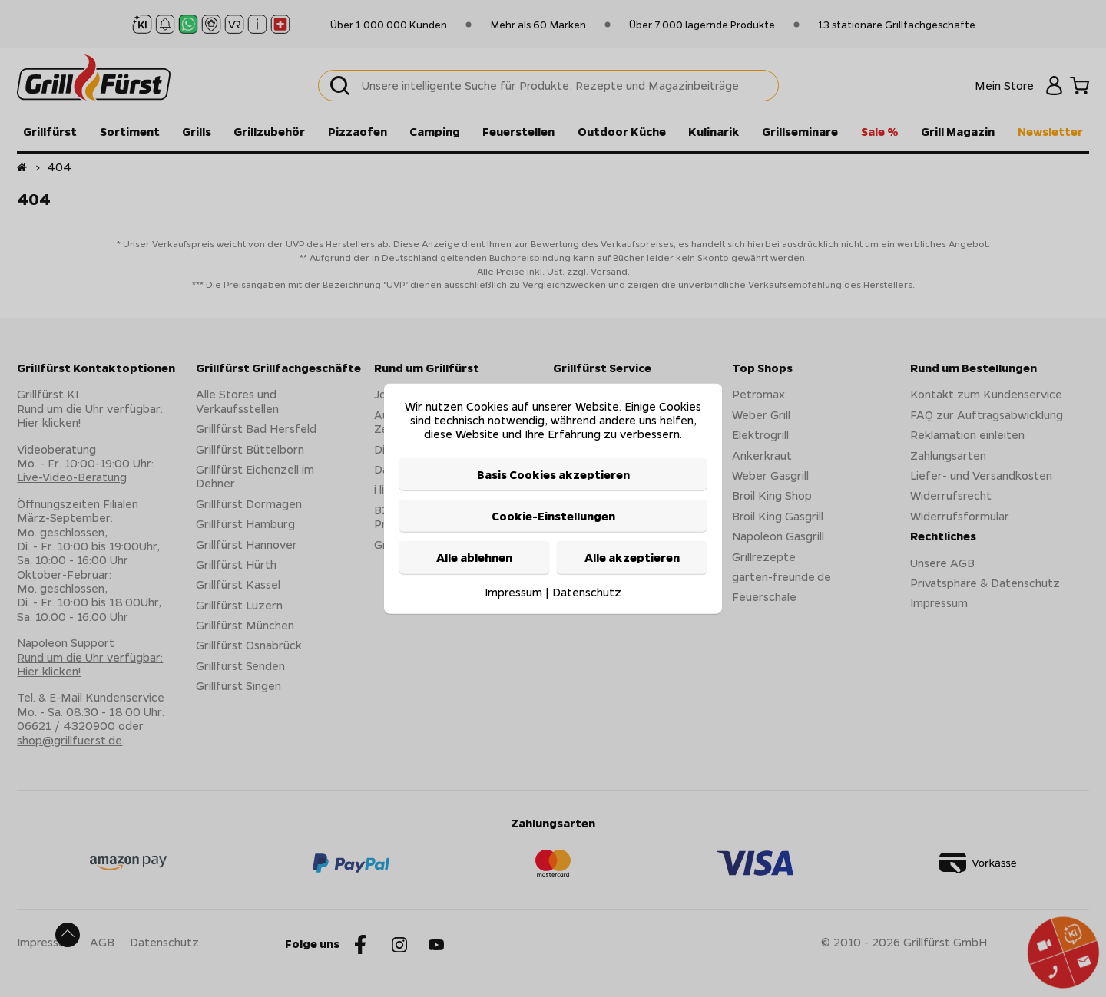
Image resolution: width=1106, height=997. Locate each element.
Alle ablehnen (474, 557)
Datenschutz (586, 591)
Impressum (513, 591)
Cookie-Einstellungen (553, 515)
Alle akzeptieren (632, 557)
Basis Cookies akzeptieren (553, 473)
